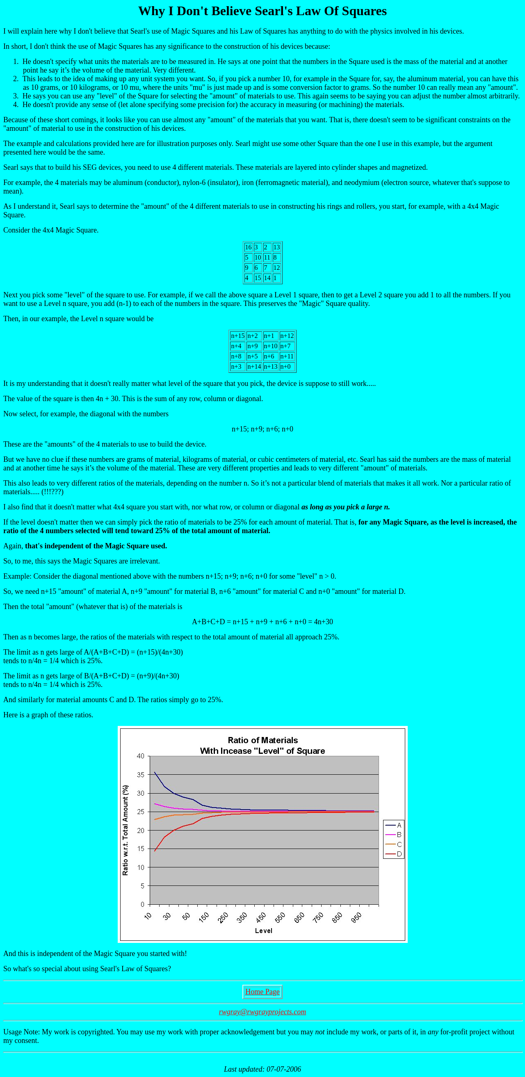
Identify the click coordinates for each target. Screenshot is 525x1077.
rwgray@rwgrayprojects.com (262, 1012)
